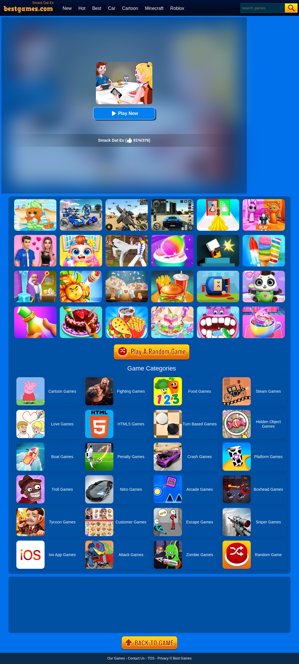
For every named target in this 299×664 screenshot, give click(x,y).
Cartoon (130, 8)
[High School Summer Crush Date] (35, 237)
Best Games (182, 658)
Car (111, 8)
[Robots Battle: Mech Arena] (81, 201)
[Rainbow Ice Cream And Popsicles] (264, 237)
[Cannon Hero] (218, 273)
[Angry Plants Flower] (81, 273)
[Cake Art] (172, 308)
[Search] (262, 8)
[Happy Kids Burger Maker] (172, 273)
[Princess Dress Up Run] (218, 201)
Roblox (177, 8)
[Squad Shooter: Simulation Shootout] (126, 201)
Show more (27, 622)
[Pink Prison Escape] (264, 201)
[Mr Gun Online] (218, 237)
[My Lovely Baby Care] (81, 237)
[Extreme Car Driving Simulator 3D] (172, 201)
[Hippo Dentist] (218, 308)
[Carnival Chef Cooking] (126, 308)
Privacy (162, 658)
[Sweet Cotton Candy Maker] (172, 237)
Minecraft (154, 8)
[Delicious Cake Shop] (81, 308)
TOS (151, 658)
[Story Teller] (126, 273)
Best (96, 8)
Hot (81, 8)
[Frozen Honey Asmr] (35, 308)
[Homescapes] (35, 273)
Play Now (124, 113)
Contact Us (136, 658)
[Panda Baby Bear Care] (264, 273)
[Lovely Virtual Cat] (35, 201)
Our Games (116, 658)
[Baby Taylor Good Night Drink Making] (264, 308)
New (67, 8)
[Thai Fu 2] (126, 237)
